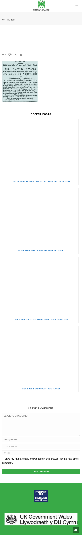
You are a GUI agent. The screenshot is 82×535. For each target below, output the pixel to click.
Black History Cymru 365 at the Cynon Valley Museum (41, 182)
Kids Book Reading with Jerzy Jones (41, 389)
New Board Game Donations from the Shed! (41, 251)
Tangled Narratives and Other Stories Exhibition (41, 320)
